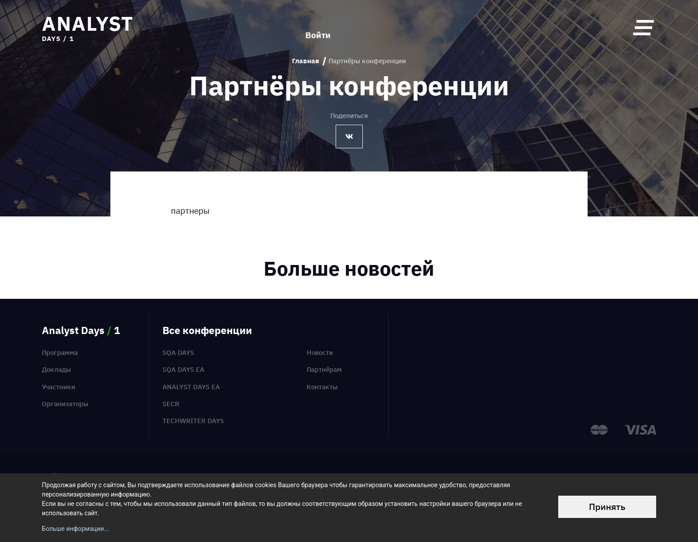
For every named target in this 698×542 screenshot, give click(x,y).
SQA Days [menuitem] (178, 352)
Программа (60, 352)
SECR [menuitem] (170, 403)
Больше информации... (75, 528)
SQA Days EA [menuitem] (183, 369)
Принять (607, 507)
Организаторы (65, 403)
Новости (320, 352)
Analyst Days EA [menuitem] (191, 387)
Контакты (322, 387)
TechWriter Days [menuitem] (193, 420)
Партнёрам (324, 369)
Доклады (56, 369)
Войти (318, 27)
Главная (305, 61)
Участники (58, 387)
